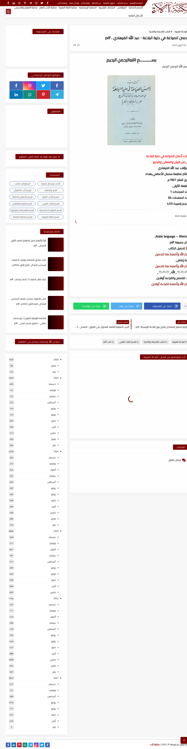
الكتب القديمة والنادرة (153, 31)
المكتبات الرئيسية (101, 7)
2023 (50, 531)
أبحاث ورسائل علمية (44, 183)
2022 (50, 598)
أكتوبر (47, 470)
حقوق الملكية (103, 3)
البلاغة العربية (175, 31)
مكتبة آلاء (149, 744)
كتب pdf (103, 342)
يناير (48, 372)
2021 (50, 678)
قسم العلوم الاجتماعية (45, 210)
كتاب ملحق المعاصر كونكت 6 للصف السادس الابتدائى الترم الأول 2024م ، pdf (23, 265)
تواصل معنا (68, 3)
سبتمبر (47, 396)
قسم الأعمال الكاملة (16, 197)
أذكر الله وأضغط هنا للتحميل (166, 254)
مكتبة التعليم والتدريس (20, 7)
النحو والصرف (44, 190)
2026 (50, 359)
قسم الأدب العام (44, 197)
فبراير (47, 365)
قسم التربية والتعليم (16, 203)
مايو (48, 421)
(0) (71, 45)
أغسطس (46, 402)
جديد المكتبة (117, 3)
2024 (50, 451)
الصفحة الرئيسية (130, 3)
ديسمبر (46, 384)
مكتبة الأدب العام (42, 7)
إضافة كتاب (56, 3)
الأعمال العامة (130, 15)
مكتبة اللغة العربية (62, 7)
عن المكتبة (90, 3)
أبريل (48, 427)
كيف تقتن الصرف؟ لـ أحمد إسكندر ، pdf (22, 279)
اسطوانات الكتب (16, 183)
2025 (50, 378)
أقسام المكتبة (130, 7)
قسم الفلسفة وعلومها (16, 210)
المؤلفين (116, 7)
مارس (47, 433)
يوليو (47, 408)
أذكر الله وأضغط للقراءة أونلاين (164, 284)
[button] (156, 306)
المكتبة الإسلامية (82, 7)
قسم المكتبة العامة (16, 217)
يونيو (47, 414)
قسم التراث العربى (123, 342)
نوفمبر (47, 390)
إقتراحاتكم (80, 3)
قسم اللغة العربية (44, 217)
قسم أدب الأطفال (16, 190)
